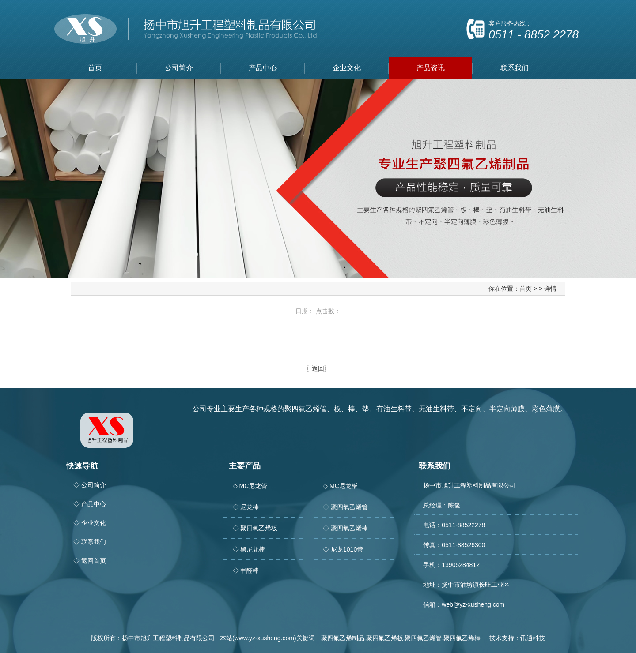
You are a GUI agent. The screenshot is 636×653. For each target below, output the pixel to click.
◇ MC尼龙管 (250, 485)
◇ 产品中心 (89, 503)
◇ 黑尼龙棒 (249, 549)
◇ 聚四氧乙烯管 (345, 506)
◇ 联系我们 (89, 541)
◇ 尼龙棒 (246, 506)
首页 (95, 67)
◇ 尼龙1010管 (343, 549)
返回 (318, 368)
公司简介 (179, 67)
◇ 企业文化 (89, 522)
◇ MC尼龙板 (340, 485)
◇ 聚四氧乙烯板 (255, 528)
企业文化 (347, 67)
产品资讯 (430, 67)
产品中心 (263, 67)
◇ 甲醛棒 (246, 570)
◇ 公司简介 (89, 484)
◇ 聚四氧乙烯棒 (345, 528)
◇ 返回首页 (89, 560)
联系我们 (514, 67)
